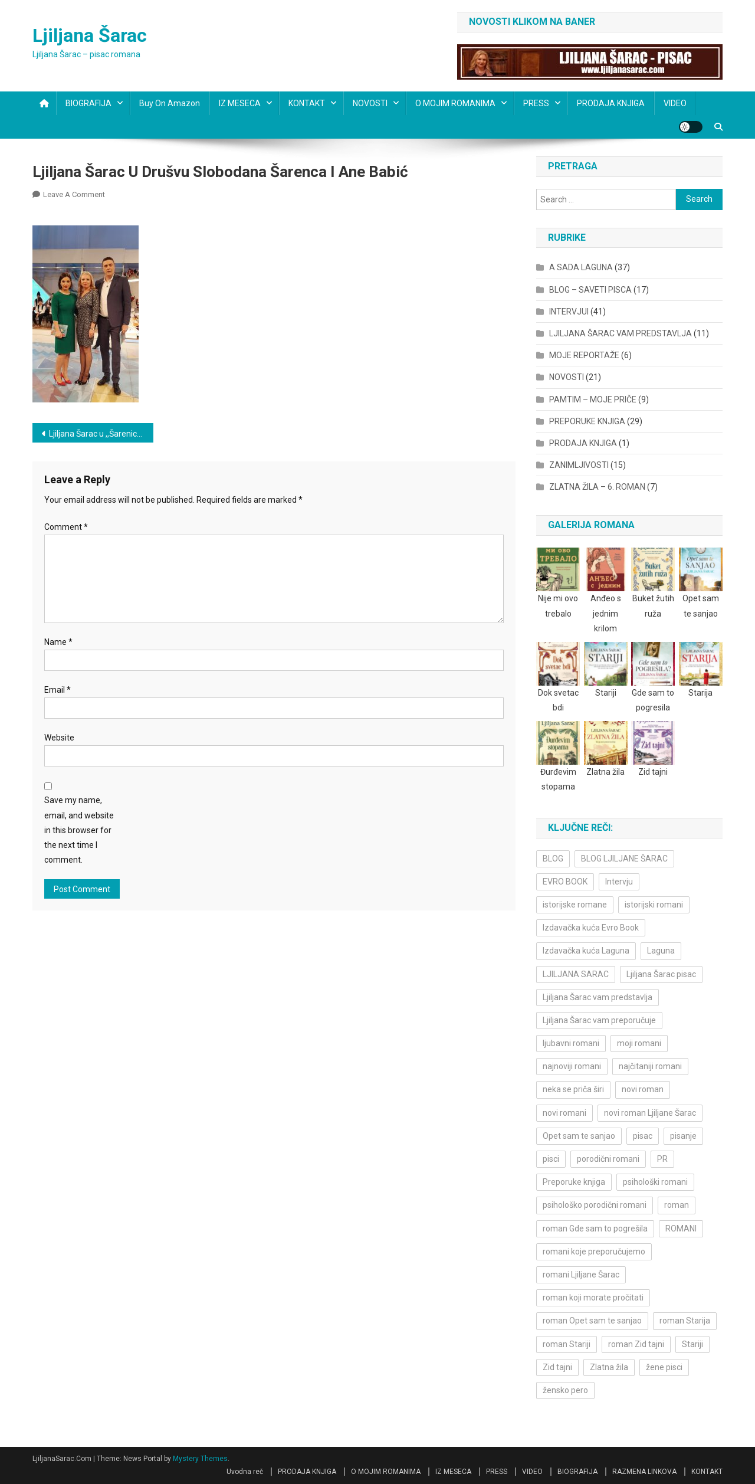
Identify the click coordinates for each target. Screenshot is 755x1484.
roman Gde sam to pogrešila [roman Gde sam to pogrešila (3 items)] (595, 1228)
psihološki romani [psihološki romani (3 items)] (655, 1182)
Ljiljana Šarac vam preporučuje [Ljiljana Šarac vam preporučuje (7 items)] (599, 1020)
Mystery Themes (200, 1458)
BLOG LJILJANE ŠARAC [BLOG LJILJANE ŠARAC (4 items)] (624, 858)
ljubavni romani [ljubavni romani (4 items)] (571, 1043)
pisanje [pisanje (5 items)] (683, 1136)
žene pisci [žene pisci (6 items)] (664, 1367)
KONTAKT (306, 103)
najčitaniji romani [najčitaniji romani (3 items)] (650, 1066)
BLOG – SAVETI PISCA (590, 289)
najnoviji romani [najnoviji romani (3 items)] (572, 1066)
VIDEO (675, 103)
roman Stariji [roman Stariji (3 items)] (566, 1344)
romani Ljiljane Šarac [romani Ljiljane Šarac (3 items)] (581, 1274)
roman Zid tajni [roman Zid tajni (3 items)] (636, 1344)
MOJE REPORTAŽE (584, 355)
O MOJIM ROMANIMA (455, 103)
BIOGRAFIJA (88, 103)
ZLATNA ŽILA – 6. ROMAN (597, 487)
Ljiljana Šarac (89, 35)
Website (59, 737)
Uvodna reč (244, 1471)
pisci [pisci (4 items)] (551, 1159)
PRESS (536, 103)
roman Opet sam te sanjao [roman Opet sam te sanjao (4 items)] (592, 1320)
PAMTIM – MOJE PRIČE (592, 399)
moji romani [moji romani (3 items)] (639, 1043)
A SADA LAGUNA (581, 267)
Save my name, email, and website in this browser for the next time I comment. (79, 829)
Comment (66, 527)
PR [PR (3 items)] (662, 1159)
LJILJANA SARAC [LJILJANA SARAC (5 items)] (576, 974)
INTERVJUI (569, 311)
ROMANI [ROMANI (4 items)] (681, 1228)
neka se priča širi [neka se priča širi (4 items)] (573, 1089)
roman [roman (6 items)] (676, 1205)
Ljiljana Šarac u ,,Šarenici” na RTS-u (101, 433)
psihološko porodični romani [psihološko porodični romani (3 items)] (594, 1205)
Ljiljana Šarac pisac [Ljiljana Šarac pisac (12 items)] (661, 974)
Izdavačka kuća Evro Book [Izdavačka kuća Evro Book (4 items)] (591, 927)
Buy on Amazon (169, 103)
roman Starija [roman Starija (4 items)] (684, 1320)
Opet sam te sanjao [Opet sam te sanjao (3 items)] (579, 1136)
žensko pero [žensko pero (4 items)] (565, 1390)
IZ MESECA (240, 103)
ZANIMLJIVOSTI (579, 465)
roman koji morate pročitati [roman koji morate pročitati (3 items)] (593, 1297)
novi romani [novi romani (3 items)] (564, 1113)
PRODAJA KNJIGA (611, 103)
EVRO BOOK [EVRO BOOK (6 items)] (565, 881)
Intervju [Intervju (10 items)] (619, 881)
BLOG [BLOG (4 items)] (553, 858)
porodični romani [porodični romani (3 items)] (608, 1159)
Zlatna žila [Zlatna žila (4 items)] (609, 1367)
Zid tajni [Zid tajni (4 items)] (557, 1367)
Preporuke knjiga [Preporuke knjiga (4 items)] (574, 1182)
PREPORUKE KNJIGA (587, 421)
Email (57, 690)
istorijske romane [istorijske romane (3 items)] (575, 904)
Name (58, 642)
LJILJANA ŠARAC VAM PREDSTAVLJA (620, 333)
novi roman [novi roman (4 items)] (643, 1089)
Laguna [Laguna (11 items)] (661, 950)
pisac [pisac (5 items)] (642, 1136)
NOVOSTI (370, 103)
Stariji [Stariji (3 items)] (692, 1344)
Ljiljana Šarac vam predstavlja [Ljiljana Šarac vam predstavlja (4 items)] (597, 997)
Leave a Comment (74, 194)
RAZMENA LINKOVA (644, 1471)
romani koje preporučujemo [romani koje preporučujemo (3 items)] (594, 1251)
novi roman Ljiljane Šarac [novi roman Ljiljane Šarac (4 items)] (650, 1113)
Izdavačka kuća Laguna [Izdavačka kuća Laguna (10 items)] (586, 950)
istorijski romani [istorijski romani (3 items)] (654, 904)
